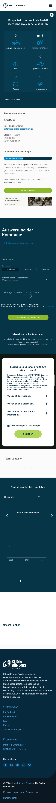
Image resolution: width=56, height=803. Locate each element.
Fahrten (28, 269)
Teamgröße (45, 269)
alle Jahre (8, 497)
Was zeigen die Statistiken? (20, 403)
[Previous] (24, 469)
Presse (6, 725)
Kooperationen (10, 739)
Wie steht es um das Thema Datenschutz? (21, 413)
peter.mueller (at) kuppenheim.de (18, 129)
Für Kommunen (10, 716)
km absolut (11, 269)
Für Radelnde (9, 712)
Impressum (18, 792)
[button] (52, 15)
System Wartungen (12, 729)
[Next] (31, 469)
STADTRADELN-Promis (14, 749)
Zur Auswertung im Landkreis (28, 317)
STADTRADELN (10, 706)
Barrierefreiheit (10, 798)
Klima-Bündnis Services (22, 783)
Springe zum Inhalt (12, 99)
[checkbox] (28, 425)
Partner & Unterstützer (13, 745)
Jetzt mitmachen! (28, 190)
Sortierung (6, 266)
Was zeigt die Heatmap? (19, 396)
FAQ (5, 721)
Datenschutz (32, 792)
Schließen (28, 434)
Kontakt (7, 792)
